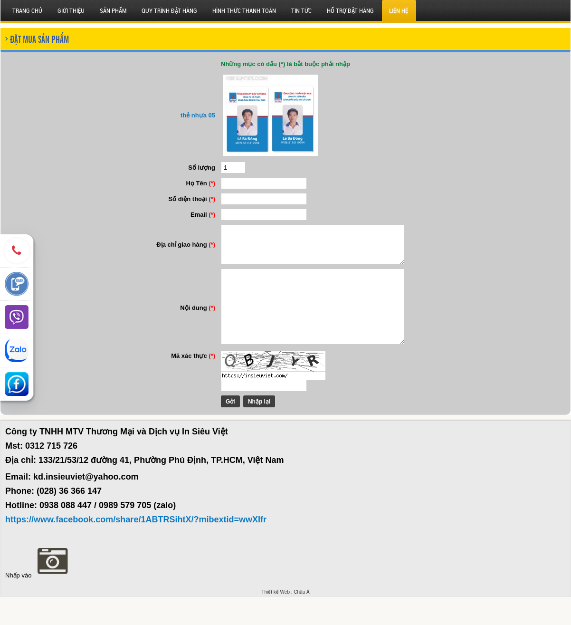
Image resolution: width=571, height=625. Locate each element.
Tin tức (301, 10)
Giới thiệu (71, 10)
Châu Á (301, 620)
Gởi (222, 429)
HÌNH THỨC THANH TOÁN (244, 10)
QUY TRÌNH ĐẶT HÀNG (169, 10)
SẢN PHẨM (113, 10)
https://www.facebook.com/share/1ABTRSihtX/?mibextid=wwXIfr (135, 547)
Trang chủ (27, 10)
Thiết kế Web (275, 620)
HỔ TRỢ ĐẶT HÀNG (350, 10)
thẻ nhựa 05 (189, 115)
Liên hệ (398, 10)
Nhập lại (250, 429)
